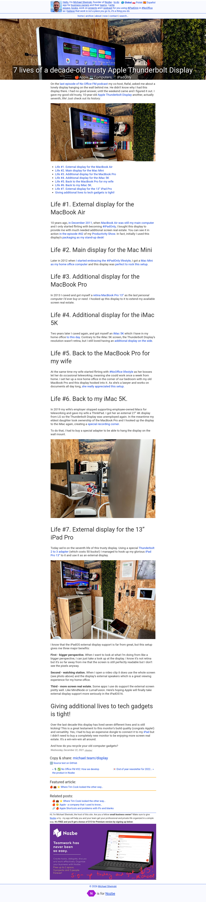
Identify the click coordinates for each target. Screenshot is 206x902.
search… (124, 15)
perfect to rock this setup (131, 264)
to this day (73, 337)
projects (92, 8)
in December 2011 (80, 223)
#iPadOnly (133, 8)
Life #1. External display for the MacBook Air (84, 167)
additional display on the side (133, 341)
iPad (146, 732)
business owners (80, 5)
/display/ (88, 750)
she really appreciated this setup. (103, 386)
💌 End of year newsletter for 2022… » (133, 769)
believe (71, 11)
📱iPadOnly (121, 77)
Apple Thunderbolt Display (115, 94)
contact (114, 15)
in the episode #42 (71, 234)
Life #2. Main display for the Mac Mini (79, 170)
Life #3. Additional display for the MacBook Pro (85, 174)
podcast (107, 8)
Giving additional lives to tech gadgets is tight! (85, 192)
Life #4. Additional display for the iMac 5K (82, 178)
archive (89, 15)
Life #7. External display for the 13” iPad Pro (83, 189)
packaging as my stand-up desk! (83, 237)
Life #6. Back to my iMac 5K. (73, 185)
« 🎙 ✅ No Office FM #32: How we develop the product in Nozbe (75, 771)
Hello (65, 2)
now (105, 15)
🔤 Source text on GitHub (63, 763)
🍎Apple (81, 77)
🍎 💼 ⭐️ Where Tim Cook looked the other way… (76, 787)
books (74, 8)
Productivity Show (103, 234)
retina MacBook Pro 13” (108, 295)
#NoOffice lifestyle (121, 371)
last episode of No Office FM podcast (84, 84)
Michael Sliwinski (82, 2)
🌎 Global (126, 2)
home (81, 15)
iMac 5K (118, 333)
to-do (116, 2)
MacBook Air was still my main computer (127, 223)
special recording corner (103, 424)
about (98, 15)
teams (103, 5)
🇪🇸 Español (149, 2)
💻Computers (100, 77)
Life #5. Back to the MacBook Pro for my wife (84, 181)
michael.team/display (90, 758)
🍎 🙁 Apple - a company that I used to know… (77, 804)
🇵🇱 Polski (137, 2)
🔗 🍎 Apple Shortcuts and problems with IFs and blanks (83, 808)
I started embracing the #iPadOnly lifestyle (103, 260)
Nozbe (108, 2)
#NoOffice (147, 8)
